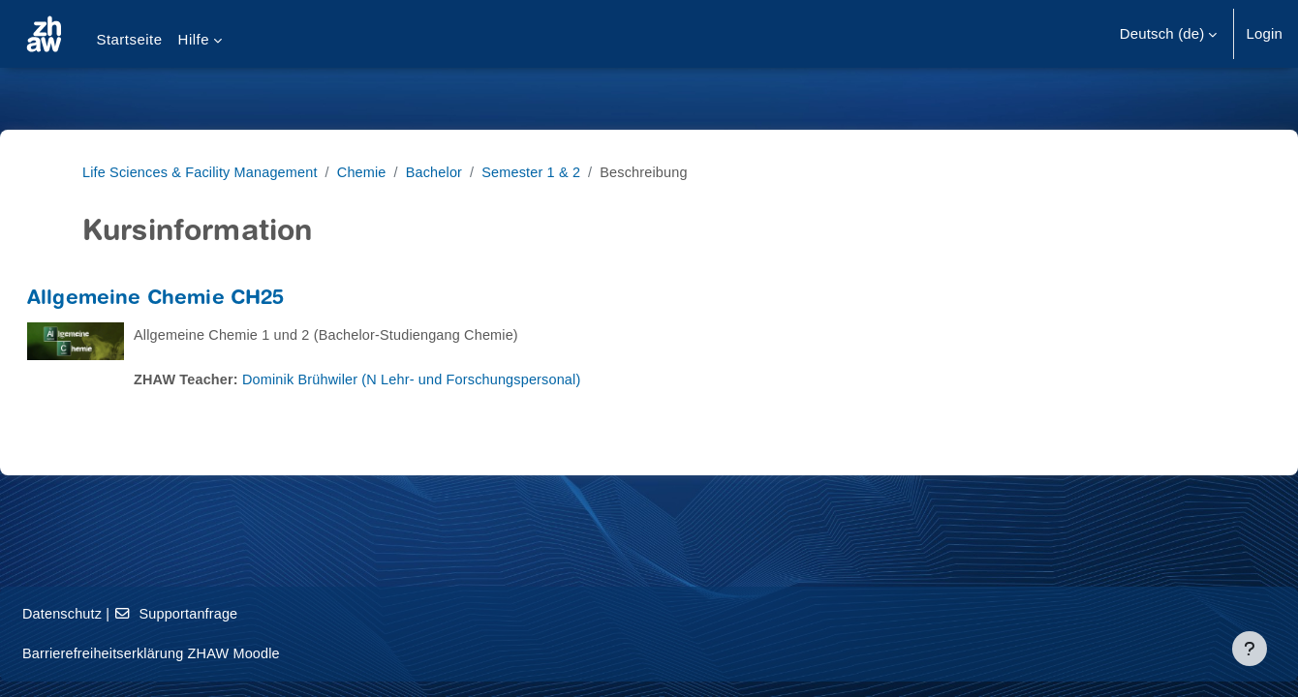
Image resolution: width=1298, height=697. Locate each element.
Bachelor (446, 172)
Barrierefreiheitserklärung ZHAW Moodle (202, 653)
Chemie (371, 172)
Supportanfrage (228, 613)
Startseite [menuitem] (129, 39)
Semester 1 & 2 (546, 172)
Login (1264, 33)
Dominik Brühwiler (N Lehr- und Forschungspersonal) (468, 379)
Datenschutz (110, 613)
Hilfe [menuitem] (193, 39)
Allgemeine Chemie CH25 (202, 299)
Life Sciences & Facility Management (204, 172)
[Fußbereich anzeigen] (1249, 648)
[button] (1168, 34)
